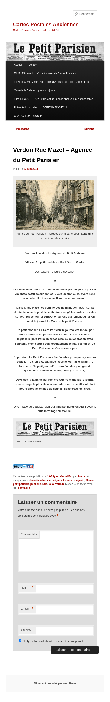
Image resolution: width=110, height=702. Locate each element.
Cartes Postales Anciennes (45, 24)
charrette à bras (38, 480)
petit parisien (21, 484)
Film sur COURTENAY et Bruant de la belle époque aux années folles (53, 98)
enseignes (55, 480)
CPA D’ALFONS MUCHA (28, 116)
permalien (24, 487)
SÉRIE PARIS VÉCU (55, 107)
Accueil (18, 64)
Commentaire (29, 534)
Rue (44, 484)
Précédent (21, 129)
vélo (51, 484)
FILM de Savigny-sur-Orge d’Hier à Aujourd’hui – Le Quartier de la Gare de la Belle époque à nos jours (51, 86)
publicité (35, 484)
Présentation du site (25, 107)
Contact (33, 64)
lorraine (67, 480)
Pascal (81, 476)
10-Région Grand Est (59, 476)
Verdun (59, 484)
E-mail (27, 609)
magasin (79, 480)
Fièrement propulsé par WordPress (55, 683)
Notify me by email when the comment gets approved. (51, 641)
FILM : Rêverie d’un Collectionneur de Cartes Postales (45, 73)
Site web (26, 629)
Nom (27, 588)
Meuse (90, 480)
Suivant (90, 129)
